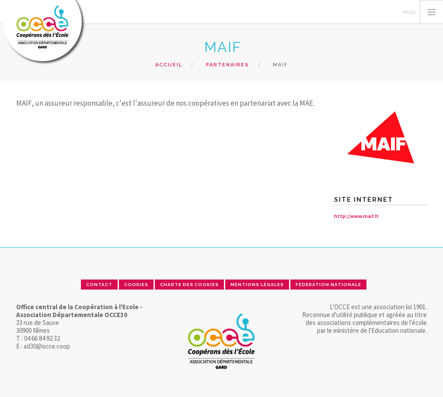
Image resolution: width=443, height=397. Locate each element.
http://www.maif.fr (356, 216)
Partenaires (227, 65)
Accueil (168, 65)
